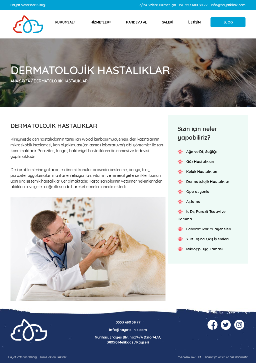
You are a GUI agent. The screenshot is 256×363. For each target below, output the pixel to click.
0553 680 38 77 (128, 322)
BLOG (228, 22)
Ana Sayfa (20, 80)
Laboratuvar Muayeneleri (208, 229)
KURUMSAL (65, 22)
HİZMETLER (100, 22)
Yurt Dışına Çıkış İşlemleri (207, 239)
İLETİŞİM (194, 22)
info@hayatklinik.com (228, 5)
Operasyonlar (198, 191)
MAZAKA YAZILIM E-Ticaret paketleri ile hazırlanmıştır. (213, 357)
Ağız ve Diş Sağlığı (201, 151)
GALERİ (167, 22)
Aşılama (193, 201)
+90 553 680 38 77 (193, 5)
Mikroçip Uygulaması (204, 249)
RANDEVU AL (136, 22)
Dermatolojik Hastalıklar (207, 181)
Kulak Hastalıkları (201, 171)
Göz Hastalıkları (200, 161)
